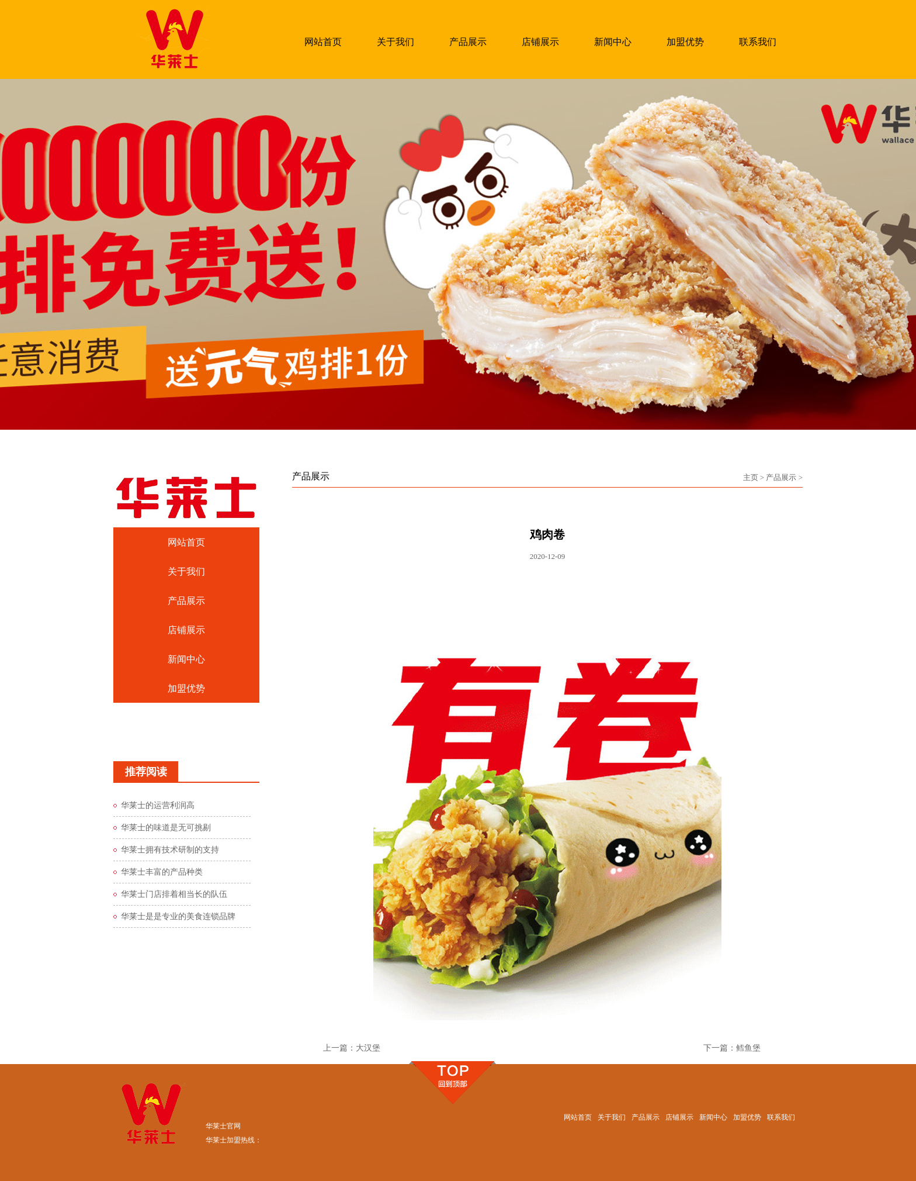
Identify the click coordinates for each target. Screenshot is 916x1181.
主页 (750, 477)
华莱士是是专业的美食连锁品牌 (178, 916)
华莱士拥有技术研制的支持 (170, 849)
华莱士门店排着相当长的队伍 (174, 894)
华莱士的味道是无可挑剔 (166, 827)
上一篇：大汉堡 (351, 1048)
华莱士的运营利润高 (158, 805)
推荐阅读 (146, 772)
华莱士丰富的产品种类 (162, 872)
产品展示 (781, 477)
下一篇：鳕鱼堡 (732, 1048)
